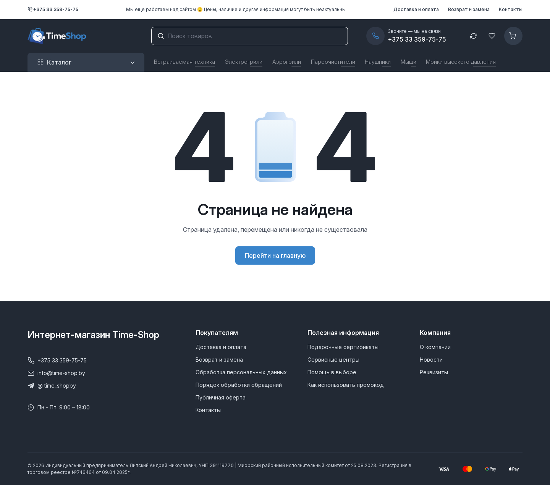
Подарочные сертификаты (343, 347)
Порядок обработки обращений (239, 385)
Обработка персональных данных (241, 372)
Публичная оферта (221, 397)
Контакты (510, 9)
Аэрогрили (286, 61)
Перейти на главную (275, 255)
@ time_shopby (52, 385)
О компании (435, 347)
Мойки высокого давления (461, 61)
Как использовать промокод (345, 385)
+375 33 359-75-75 (53, 9)
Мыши (408, 61)
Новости (431, 359)
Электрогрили (243, 61)
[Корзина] (513, 36)
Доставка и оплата (416, 9)
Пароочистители (333, 61)
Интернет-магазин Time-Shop (93, 334)
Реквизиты (434, 372)
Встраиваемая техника (184, 61)
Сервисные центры (333, 359)
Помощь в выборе (331, 372)
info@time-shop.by (56, 373)
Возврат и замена (469, 9)
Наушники (378, 61)
